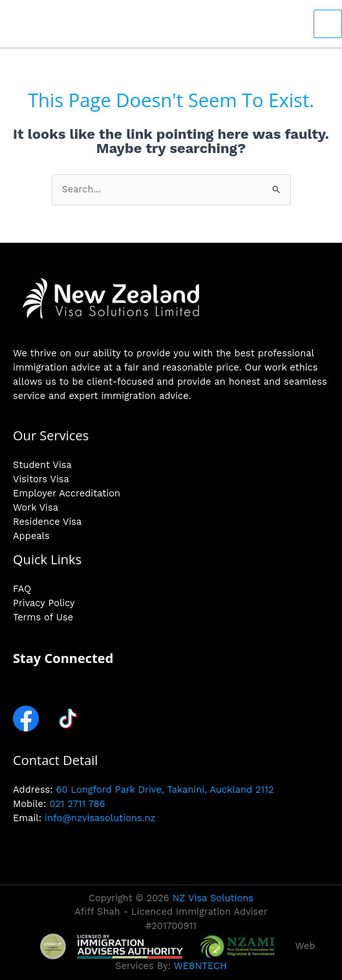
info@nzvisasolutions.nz (100, 818)
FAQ (22, 589)
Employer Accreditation (66, 493)
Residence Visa (47, 521)
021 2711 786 (77, 804)
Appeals (31, 536)
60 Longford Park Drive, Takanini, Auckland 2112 (165, 789)
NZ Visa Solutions (213, 898)
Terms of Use (43, 617)
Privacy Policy (44, 603)
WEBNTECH (200, 966)
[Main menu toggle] (328, 24)
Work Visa (35, 507)
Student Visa (42, 465)
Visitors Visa (41, 479)
